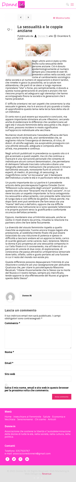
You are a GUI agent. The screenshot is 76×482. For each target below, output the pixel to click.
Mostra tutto (61, 18)
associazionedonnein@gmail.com (32, 453)
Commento (12, 323)
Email (9, 363)
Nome (9, 352)
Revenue (46, 473)
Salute (46, 416)
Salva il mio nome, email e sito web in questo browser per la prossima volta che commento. (37, 389)
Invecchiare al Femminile (27, 416)
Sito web (10, 374)
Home (8, 416)
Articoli (52, 419)
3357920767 (23, 450)
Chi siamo (40, 419)
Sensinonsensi (25, 419)
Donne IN (43, 36)
